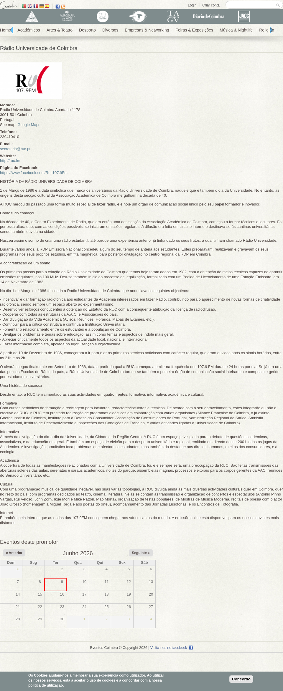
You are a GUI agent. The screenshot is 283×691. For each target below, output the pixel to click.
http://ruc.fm (10, 160)
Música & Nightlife (236, 30)
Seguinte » (141, 553)
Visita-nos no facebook (171, 648)
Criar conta (211, 5)
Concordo (241, 679)
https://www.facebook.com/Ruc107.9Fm (34, 172)
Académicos (28, 30)
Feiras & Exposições (194, 30)
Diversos (110, 30)
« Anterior (14, 553)
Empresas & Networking (147, 30)
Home (5, 30)
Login (192, 5)
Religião (266, 30)
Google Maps (28, 124)
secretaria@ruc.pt (15, 149)
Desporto (87, 30)
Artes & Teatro (60, 30)
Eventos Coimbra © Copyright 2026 (118, 648)
